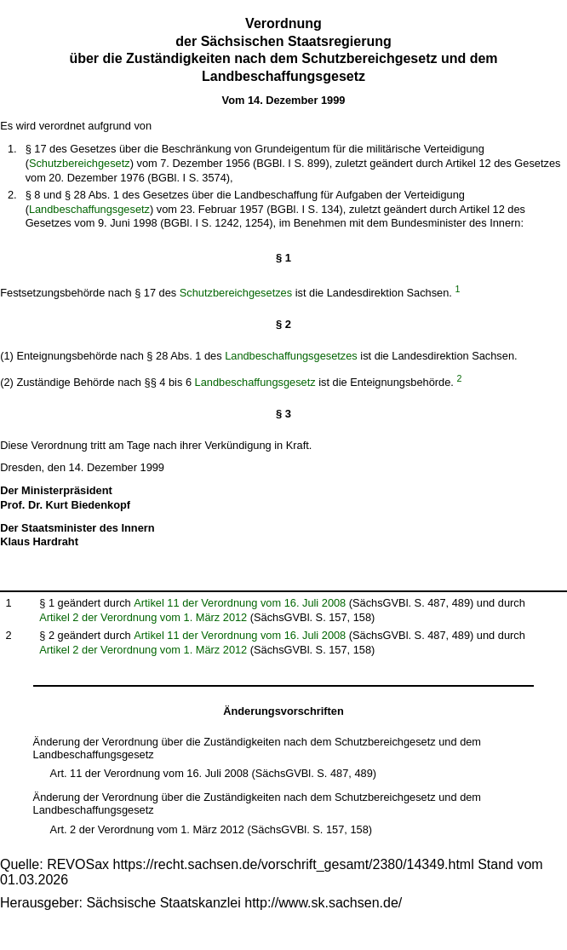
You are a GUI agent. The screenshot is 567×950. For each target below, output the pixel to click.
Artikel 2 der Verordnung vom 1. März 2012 (143, 617)
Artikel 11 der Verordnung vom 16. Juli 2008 (240, 602)
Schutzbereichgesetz (79, 163)
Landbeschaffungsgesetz (89, 209)
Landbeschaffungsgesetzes (291, 355)
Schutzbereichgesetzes (236, 292)
